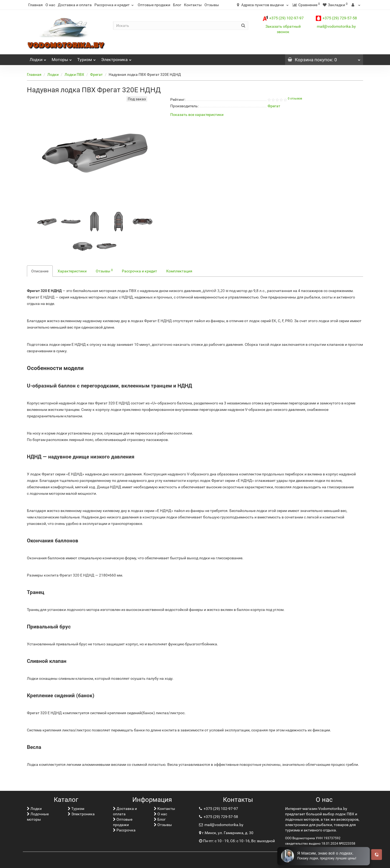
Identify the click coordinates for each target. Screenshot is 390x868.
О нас (50, 5)
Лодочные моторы (38, 816)
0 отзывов (295, 98)
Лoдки (38, 58)
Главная (35, 5)
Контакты (193, 5)
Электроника (116, 58)
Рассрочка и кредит (114, 5)
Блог (177, 5)
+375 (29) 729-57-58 (336, 18)
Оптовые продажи (154, 5)
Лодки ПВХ (74, 74)
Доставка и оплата (75, 5)
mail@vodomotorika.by (336, 26)
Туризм (86, 58)
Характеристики (72, 271)
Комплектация (179, 271)
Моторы (62, 58)
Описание (39, 271)
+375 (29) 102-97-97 (283, 18)
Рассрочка (124, 830)
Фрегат (96, 74)
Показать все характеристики (197, 115)
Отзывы (211, 5)
